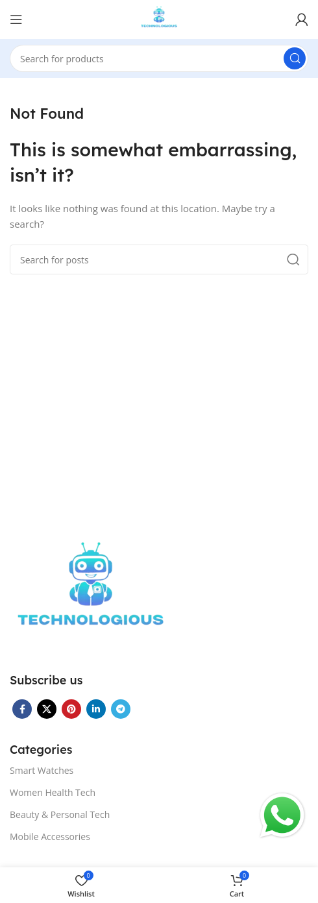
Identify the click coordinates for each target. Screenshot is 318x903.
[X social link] (46, 709)
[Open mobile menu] (16, 19)
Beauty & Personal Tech (60, 814)
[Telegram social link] (120, 709)
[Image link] (91, 592)
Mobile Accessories (50, 836)
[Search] (159, 58)
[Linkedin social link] (96, 709)
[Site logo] (159, 18)
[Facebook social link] (22, 709)
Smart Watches (41, 770)
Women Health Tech (52, 792)
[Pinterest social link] (71, 709)
